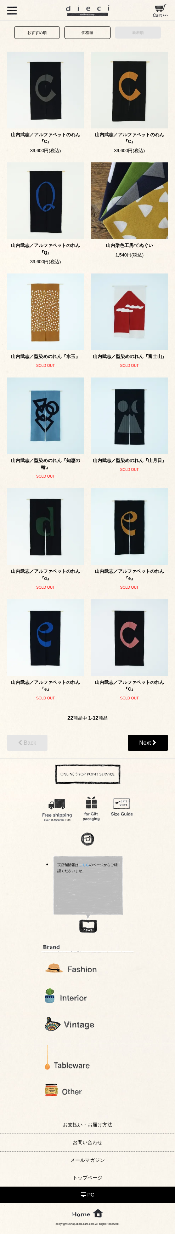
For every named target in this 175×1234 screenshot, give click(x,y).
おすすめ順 (37, 32)
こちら (84, 865)
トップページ (87, 1178)
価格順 (87, 32)
